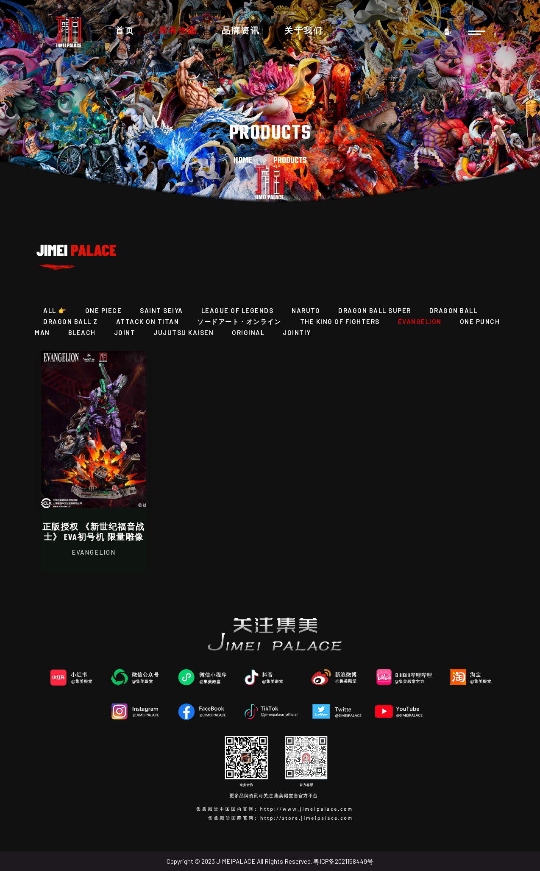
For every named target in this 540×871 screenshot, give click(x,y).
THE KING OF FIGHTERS (340, 321)
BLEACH (82, 332)
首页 (124, 31)
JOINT (125, 332)
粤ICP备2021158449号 (343, 861)
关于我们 (303, 31)
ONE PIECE (103, 310)
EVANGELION (420, 321)
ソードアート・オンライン (240, 321)
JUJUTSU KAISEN (183, 332)
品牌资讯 (241, 31)
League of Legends (237, 310)
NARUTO (306, 310)
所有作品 (178, 31)
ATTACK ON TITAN (147, 321)
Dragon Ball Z (70, 321)
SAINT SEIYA (161, 310)
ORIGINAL (248, 332)
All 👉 (55, 310)
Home (243, 160)
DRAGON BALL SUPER (374, 310)
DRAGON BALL (453, 310)
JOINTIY (297, 332)
